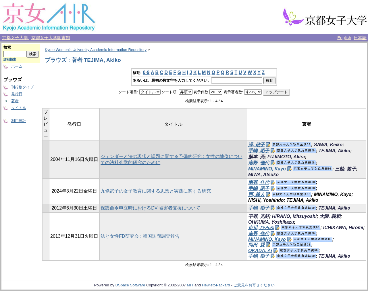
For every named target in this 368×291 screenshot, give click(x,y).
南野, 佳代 (258, 162)
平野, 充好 (258, 216)
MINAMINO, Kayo (267, 168)
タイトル (18, 108)
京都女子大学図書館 (50, 37)
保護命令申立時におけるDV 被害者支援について (150, 208)
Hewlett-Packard (216, 285)
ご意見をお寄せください (254, 285)
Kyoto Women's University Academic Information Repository (96, 49)
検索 (7, 47)
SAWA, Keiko (328, 144)
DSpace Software (130, 285)
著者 (15, 101)
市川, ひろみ (261, 227)
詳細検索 (9, 59)
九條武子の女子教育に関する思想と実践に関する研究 (156, 191)
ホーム (16, 66)
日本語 (360, 37)
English (344, 37)
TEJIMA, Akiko (334, 150)
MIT (190, 285)
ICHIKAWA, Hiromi (343, 227)
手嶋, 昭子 (258, 150)
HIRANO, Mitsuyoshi (294, 216)
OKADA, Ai (260, 250)
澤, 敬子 (256, 144)
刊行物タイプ (22, 87)
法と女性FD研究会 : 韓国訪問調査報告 (140, 236)
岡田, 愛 (256, 244)
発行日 (16, 94)
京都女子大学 (15, 37)
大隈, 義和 (329, 216)
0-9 (146, 72)
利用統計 (18, 121)
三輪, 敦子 (345, 168)
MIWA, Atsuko (263, 174)
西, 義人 (256, 194)
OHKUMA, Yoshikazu (271, 222)
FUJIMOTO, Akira (286, 156)
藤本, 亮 (256, 156)
